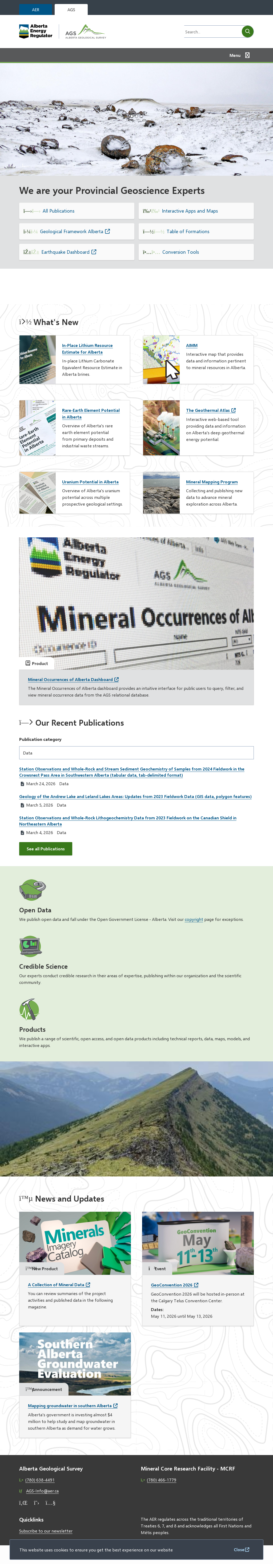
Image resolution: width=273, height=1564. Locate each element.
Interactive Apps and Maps (190, 211)
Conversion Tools (180, 252)
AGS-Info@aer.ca (42, 1490)
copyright (194, 919)
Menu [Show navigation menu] (235, 55)
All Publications (58, 211)
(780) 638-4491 (40, 1479)
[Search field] (211, 31)
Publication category (40, 739)
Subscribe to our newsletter (46, 1530)
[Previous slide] (12, 165)
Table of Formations (188, 231)
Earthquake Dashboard (65, 252)
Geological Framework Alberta (71, 231)
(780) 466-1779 (161, 1479)
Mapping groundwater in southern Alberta (70, 1405)
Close (239, 1549)
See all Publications (46, 848)
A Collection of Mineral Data (56, 1284)
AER (35, 9)
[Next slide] (26, 165)
